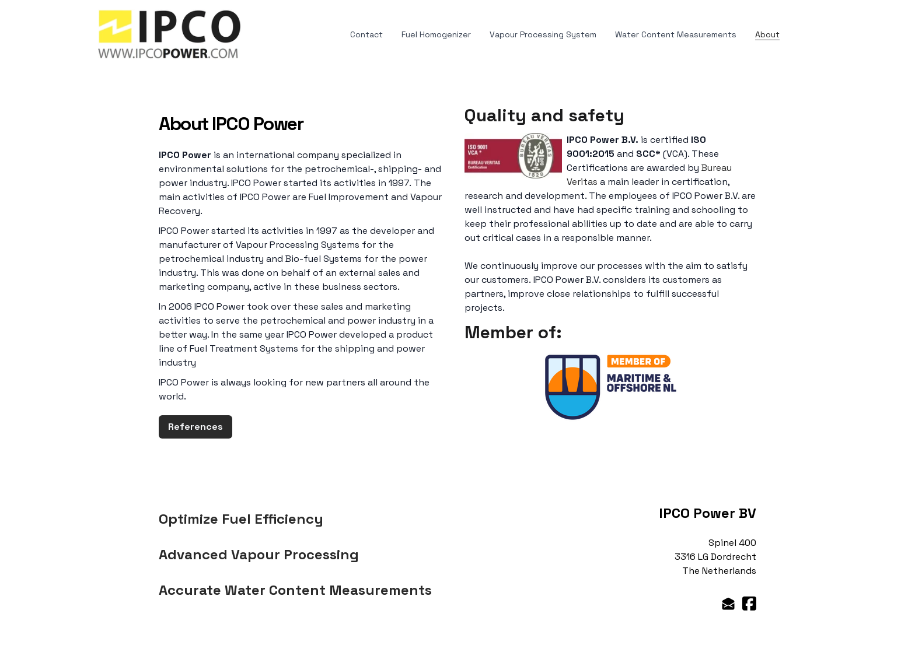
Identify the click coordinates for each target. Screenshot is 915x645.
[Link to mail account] (728, 603)
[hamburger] (256, 21)
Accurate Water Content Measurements (295, 590)
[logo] (170, 34)
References (195, 426)
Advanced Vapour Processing (259, 554)
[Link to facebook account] (749, 603)
